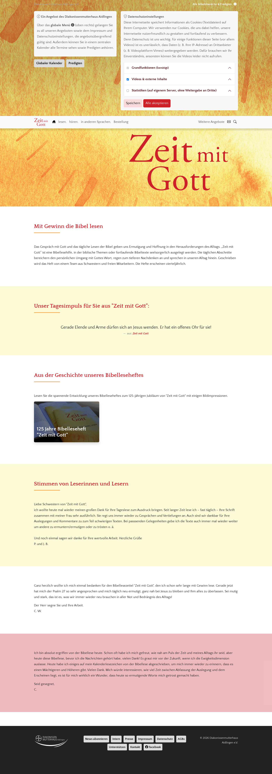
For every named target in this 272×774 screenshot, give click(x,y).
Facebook (153, 747)
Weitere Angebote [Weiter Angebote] (211, 122)
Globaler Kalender (49, 63)
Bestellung (121, 122)
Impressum (145, 739)
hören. (73, 122)
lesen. (62, 122)
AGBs (181, 739)
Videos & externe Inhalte (149, 79)
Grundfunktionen (150, 68)
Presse (129, 739)
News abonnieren (96, 739)
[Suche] (235, 122)
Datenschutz (165, 739)
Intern (116, 739)
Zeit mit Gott (141, 333)
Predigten (75, 63)
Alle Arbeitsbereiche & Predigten (214, 4)
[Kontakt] (229, 122)
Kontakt (135, 747)
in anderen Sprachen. (96, 122)
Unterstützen (117, 747)
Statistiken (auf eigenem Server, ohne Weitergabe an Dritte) (174, 90)
